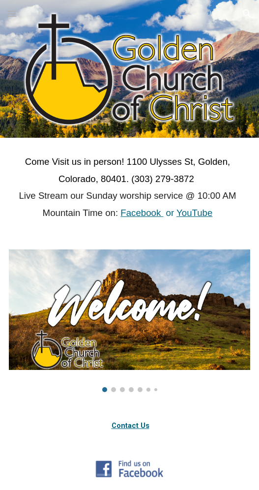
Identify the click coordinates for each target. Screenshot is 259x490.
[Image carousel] (129, 320)
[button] (12, 13)
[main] (129, 188)
